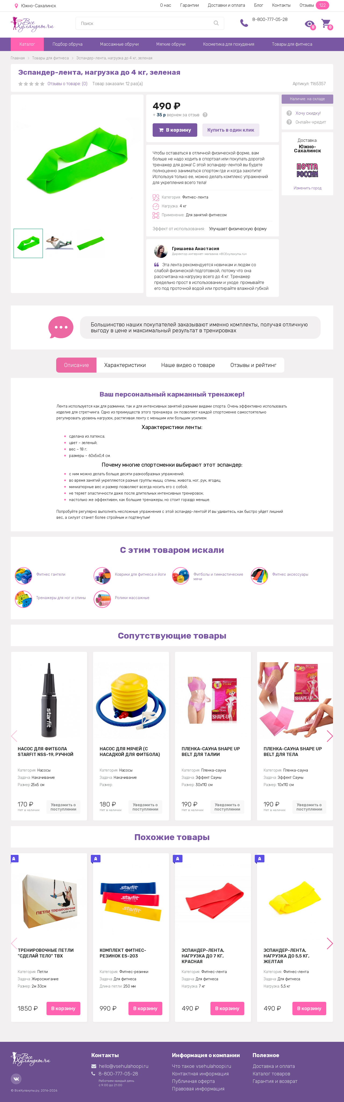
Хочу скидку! (308, 113)
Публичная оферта (193, 1081)
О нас (165, 5)
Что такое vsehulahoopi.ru (201, 1066)
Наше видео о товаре (188, 365)
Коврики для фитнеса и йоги (140, 574)
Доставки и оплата (226, 5)
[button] (329, 736)
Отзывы (314, 5)
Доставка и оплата (274, 1066)
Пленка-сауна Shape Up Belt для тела (293, 751)
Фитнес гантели (50, 574)
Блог (258, 5)
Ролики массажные (132, 598)
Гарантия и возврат (275, 1081)
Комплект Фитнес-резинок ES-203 (123, 953)
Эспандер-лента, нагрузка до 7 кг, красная (203, 956)
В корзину (175, 130)
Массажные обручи (119, 44)
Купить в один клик (230, 130)
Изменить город (307, 188)
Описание (76, 365)
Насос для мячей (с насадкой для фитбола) (130, 751)
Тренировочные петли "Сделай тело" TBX (46, 953)
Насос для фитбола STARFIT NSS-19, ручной (45, 751)
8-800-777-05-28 (270, 19)
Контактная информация (200, 1073)
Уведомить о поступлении (63, 807)
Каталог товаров (271, 1073)
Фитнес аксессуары (290, 574)
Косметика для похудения (228, 44)
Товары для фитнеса (292, 44)
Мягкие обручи (170, 44)
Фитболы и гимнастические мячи (218, 576)
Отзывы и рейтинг (253, 365)
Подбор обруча (68, 44)
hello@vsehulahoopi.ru (119, 1066)
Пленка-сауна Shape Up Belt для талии (211, 751)
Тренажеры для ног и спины (61, 598)
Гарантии (189, 5)
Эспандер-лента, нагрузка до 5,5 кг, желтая (286, 956)
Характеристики (125, 365)
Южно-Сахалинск (35, 6)
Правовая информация (198, 1088)
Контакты (281, 5)
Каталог (27, 44)
